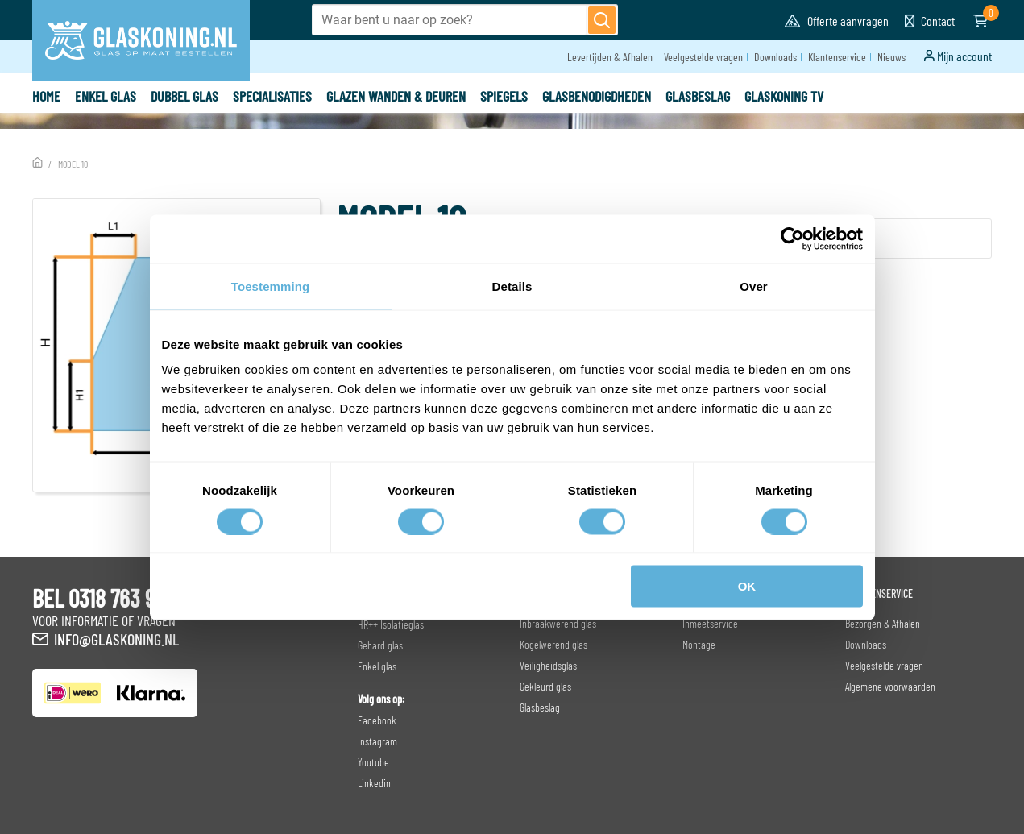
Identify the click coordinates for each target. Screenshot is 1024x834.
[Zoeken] (602, 20)
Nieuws (891, 57)
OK (747, 586)
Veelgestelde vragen (703, 57)
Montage (698, 644)
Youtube (373, 762)
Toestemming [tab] (270, 286)
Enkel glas (105, 96)
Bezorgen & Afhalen (882, 623)
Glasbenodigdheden (596, 96)
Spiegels (504, 96)
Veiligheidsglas (548, 665)
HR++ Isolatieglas (391, 624)
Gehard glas (380, 645)
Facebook (377, 720)
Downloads (775, 57)
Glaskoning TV (783, 96)
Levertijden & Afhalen (610, 57)
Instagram (377, 741)
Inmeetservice (710, 623)
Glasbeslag (697, 96)
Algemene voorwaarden (890, 686)
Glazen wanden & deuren (396, 96)
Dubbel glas (184, 96)
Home (46, 96)
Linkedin (374, 783)
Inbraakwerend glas (558, 623)
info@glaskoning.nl (116, 639)
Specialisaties (272, 96)
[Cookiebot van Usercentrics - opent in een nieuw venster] (792, 238)
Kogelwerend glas (553, 644)
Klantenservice (837, 57)
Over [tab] (754, 286)
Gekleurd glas (545, 686)
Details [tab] (512, 286)
